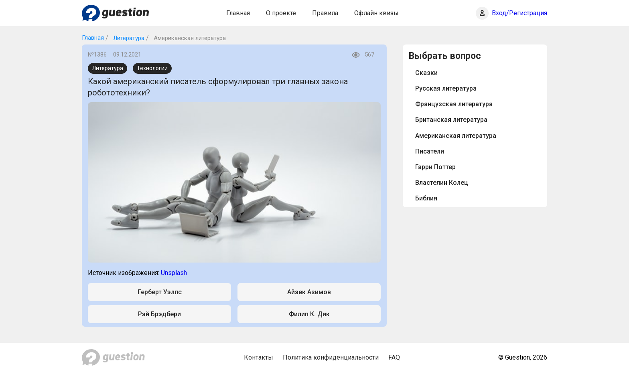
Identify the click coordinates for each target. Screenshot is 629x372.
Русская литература (446, 88)
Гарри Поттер (435, 167)
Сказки (426, 73)
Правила (325, 13)
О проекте (281, 13)
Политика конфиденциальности (331, 357)
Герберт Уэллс (160, 292)
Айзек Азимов (309, 292)
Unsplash (174, 273)
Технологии (152, 68)
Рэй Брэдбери (159, 314)
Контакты (258, 357)
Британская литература (451, 119)
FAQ (394, 357)
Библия (426, 198)
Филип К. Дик (309, 314)
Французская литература (454, 104)
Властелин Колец (441, 182)
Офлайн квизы (376, 13)
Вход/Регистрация (519, 13)
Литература (128, 38)
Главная (238, 13)
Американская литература (455, 136)
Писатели (429, 151)
